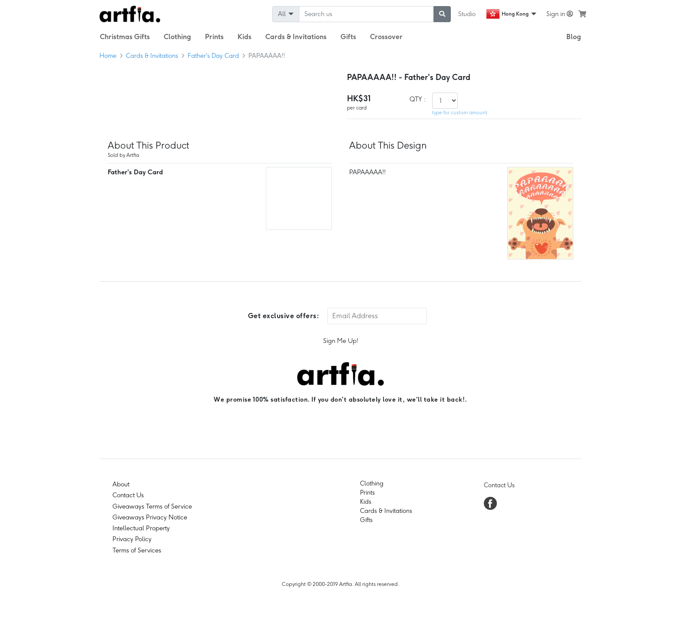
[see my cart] (582, 14)
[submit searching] (442, 14)
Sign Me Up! (340, 341)
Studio (467, 14)
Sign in (559, 14)
